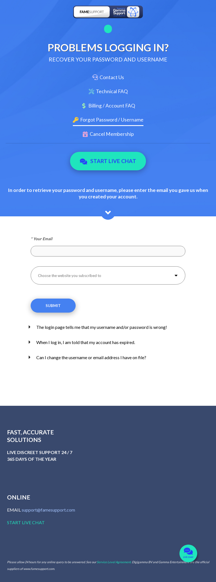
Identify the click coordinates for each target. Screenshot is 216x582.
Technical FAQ (112, 91)
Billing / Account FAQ (111, 106)
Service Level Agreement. (114, 562)
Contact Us (112, 77)
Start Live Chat (108, 161)
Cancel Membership (112, 134)
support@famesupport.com (48, 509)
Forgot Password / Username (111, 120)
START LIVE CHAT (26, 522)
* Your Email (41, 238)
